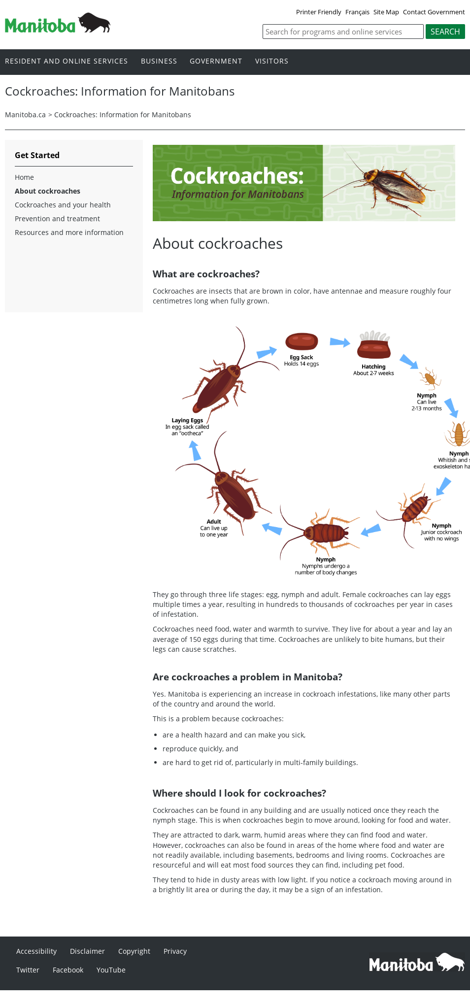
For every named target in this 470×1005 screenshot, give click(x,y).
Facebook (68, 969)
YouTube (111, 969)
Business (159, 61)
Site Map (386, 11)
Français (357, 11)
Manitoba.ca (25, 114)
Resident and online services (66, 61)
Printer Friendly (318, 11)
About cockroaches (47, 191)
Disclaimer (87, 951)
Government (216, 61)
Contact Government (434, 11)
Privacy (175, 951)
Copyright (134, 951)
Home (24, 177)
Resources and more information (69, 232)
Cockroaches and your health (63, 204)
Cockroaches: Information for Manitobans (122, 114)
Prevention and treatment (57, 218)
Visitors (272, 61)
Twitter (27, 969)
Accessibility (36, 951)
